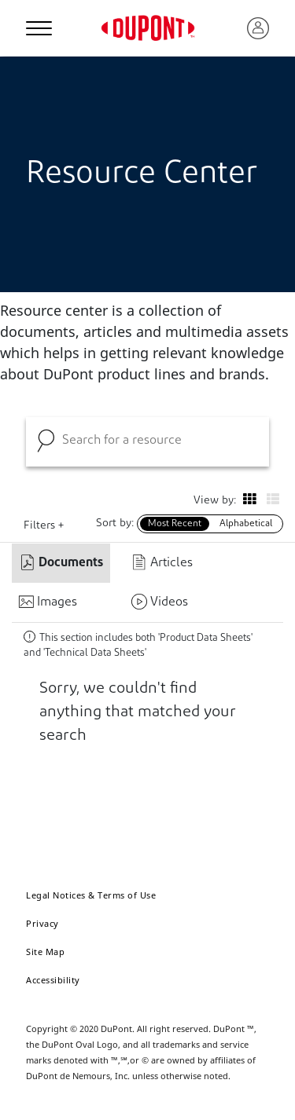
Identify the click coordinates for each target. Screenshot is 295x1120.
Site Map (45, 951)
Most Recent (174, 524)
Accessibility (53, 980)
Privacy (42, 923)
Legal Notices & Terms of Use (91, 895)
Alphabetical (245, 524)
